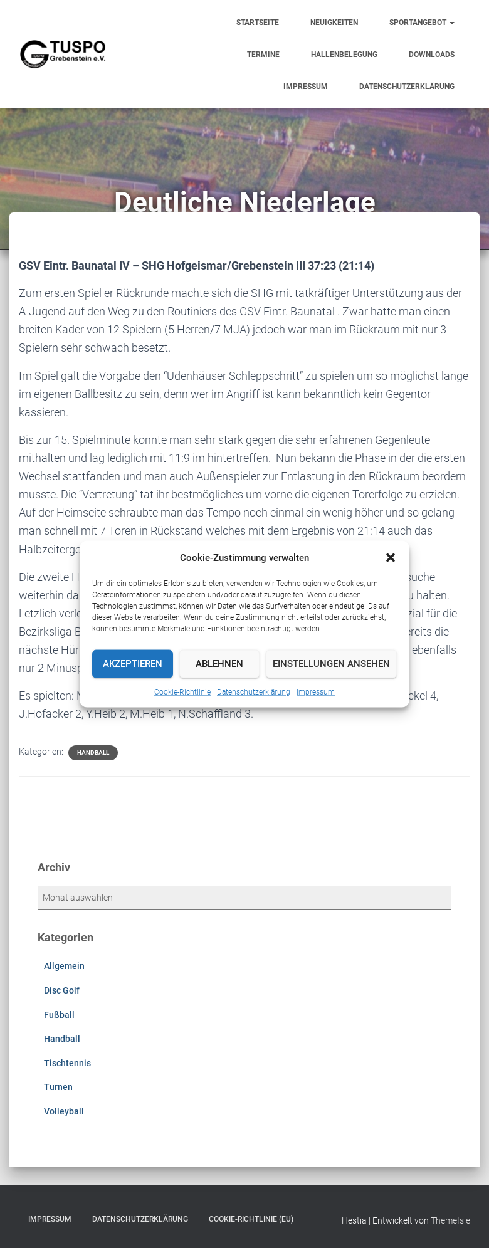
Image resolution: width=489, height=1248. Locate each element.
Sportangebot (422, 22)
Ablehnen (219, 663)
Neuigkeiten (334, 22)
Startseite (257, 22)
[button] (390, 557)
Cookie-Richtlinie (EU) (251, 1219)
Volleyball (64, 1111)
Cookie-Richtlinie (182, 691)
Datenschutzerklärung (253, 691)
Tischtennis (67, 1063)
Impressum (316, 691)
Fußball (59, 1015)
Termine (263, 54)
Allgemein (64, 966)
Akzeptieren (132, 663)
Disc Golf (62, 990)
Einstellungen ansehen (331, 663)
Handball (93, 752)
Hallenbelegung (344, 54)
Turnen (58, 1087)
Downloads (432, 54)
